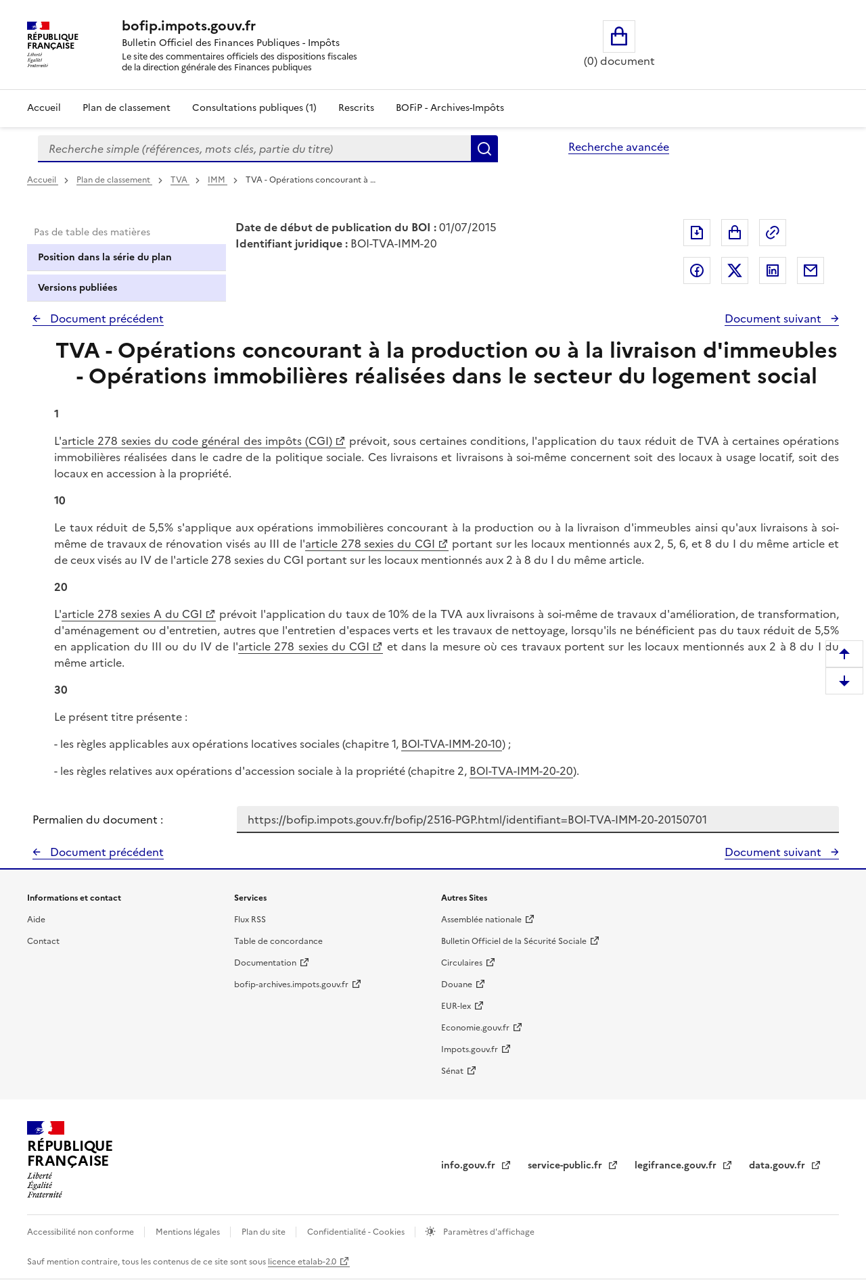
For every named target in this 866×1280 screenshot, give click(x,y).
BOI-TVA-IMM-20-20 (521, 771)
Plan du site (265, 1232)
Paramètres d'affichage (487, 1232)
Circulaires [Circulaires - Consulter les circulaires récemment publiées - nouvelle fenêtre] (461, 963)
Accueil (44, 108)
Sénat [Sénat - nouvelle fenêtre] (452, 1071)
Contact (43, 941)
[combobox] (254, 148)
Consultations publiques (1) (254, 108)
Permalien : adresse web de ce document (772, 232)
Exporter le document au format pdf (696, 232)
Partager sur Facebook (696, 270)
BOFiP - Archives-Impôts (450, 108)
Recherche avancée (618, 147)
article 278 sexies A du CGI (132, 614)
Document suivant (774, 318)
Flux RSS (250, 920)
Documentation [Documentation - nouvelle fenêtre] (265, 963)
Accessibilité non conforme (81, 1232)
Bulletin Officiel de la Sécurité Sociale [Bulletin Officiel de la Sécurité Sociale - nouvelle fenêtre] (514, 941)
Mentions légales (189, 1232)
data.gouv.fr (778, 1165)
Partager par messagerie (810, 270)
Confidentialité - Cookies (357, 1232)
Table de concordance (278, 941)
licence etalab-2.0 (302, 1262)
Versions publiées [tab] (77, 288)
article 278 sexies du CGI (370, 544)
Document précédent (105, 318)
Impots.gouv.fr (469, 1049)
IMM (217, 180)
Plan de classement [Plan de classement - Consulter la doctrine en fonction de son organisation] (126, 108)
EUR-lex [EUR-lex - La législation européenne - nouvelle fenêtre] (456, 1006)
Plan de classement (114, 180)
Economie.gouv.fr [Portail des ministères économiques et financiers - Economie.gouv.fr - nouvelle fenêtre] (475, 1028)
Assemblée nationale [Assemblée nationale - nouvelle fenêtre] (481, 920)
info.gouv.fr (469, 1165)
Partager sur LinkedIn (772, 270)
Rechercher (484, 148)
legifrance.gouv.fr (677, 1165)
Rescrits (356, 108)
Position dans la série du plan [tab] (105, 257)
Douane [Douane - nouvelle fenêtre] (456, 984)
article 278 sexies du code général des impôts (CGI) (197, 441)
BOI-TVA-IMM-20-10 (451, 744)
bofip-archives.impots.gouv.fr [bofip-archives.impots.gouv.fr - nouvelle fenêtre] (291, 984)
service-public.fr (566, 1165)
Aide (36, 920)
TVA (179, 180)
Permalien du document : (97, 819)
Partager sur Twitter (734, 270)
